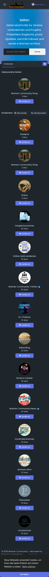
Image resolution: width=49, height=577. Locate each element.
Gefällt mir (24, 101)
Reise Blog (24, 347)
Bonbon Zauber (24, 378)
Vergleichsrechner (24, 225)
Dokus (24, 195)
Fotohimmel (24, 530)
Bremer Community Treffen (23, 286)
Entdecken (8, 64)
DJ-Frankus (24, 317)
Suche (37, 51)
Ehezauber (24, 499)
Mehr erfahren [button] (29, 567)
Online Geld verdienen (24, 256)
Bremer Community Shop (24, 93)
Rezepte (24, 134)
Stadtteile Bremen (24, 439)
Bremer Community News (23, 408)
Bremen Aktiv (24, 469)
